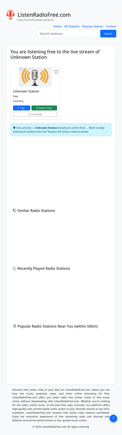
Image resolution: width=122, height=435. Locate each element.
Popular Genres (92, 26)
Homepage (35, 114)
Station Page (44, 107)
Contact (111, 26)
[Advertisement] (87, 87)
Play (21, 107)
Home (58, 26)
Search (108, 33)
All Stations (71, 26)
